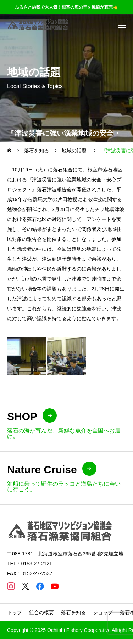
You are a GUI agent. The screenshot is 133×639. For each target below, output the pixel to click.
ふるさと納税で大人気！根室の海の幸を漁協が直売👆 (66, 7)
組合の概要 (41, 612)
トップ (14, 612)
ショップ (103, 612)
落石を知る (73, 612)
